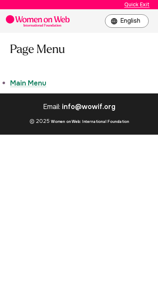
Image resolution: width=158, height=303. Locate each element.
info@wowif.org (88, 106)
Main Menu (28, 83)
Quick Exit (137, 4)
